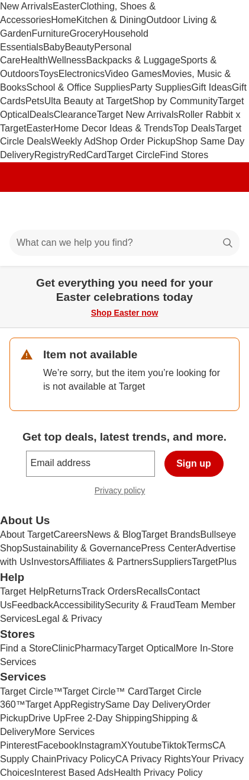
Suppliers (172, 562)
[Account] (193, 211)
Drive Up (46, 718)
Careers (70, 534)
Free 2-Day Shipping (108, 718)
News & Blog (114, 534)
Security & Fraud (140, 605)
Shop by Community (175, 101)
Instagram (100, 745)
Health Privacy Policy (158, 773)
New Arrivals (26, 6)
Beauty (79, 47)
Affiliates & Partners (110, 562)
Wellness (67, 60)
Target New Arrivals (138, 115)
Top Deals (194, 128)
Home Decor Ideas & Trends (113, 128)
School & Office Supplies (78, 87)
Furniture (50, 33)
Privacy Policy (85, 759)
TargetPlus (214, 562)
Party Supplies (160, 87)
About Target (26, 534)
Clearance (75, 115)
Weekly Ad (73, 141)
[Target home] (125, 211)
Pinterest (18, 745)
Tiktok (173, 745)
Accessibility (79, 605)
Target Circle (133, 155)
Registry (51, 155)
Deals (42, 115)
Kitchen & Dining (111, 20)
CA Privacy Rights (153, 759)
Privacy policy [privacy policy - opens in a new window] (125, 492)
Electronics (82, 74)
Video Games (133, 74)
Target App (48, 704)
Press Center (168, 548)
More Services (64, 732)
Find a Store (25, 648)
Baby (53, 47)
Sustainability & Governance (81, 548)
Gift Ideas (211, 87)
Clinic (63, 648)
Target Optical (146, 648)
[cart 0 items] (224, 211)
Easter (66, 6)
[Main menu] (25, 211)
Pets (34, 101)
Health (34, 60)
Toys (49, 74)
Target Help (24, 591)
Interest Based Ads (74, 773)
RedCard (87, 155)
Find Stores (184, 155)
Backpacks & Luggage (133, 60)
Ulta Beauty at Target (88, 101)
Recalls (152, 591)
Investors (50, 562)
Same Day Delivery (145, 704)
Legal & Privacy (69, 619)
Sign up (193, 463)
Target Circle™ (31, 691)
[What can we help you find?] (124, 243)
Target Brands (171, 534)
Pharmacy (96, 648)
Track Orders (109, 591)
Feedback (32, 605)
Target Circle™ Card (105, 691)
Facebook (58, 745)
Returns (65, 591)
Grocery (86, 33)
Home (63, 20)
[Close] (232, 279)
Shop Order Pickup (136, 141)
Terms (199, 745)
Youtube (144, 745)
